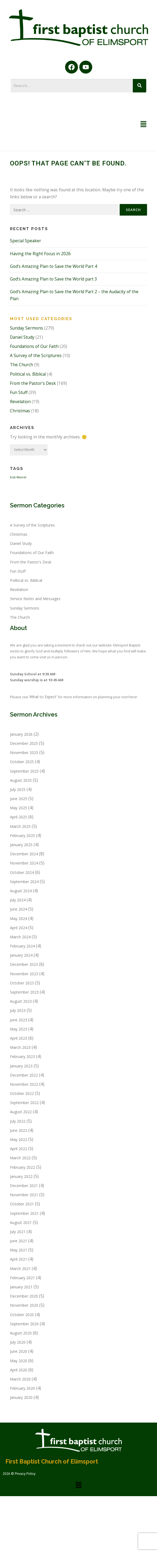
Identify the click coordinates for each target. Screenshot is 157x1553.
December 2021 (24, 1185)
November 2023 (24, 973)
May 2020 (18, 1360)
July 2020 (18, 1342)
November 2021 (24, 1194)
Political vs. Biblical (28, 374)
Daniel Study (22, 337)
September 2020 (24, 1323)
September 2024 (24, 881)
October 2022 (22, 1093)
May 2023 (18, 1029)
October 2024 (22, 872)
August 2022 (21, 1111)
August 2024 (21, 890)
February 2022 (22, 1167)
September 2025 (24, 771)
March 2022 (20, 1157)
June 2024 (18, 909)
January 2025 (21, 844)
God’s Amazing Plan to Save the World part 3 (53, 279)
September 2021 (24, 1213)
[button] (143, 124)
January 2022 (21, 1176)
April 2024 (18, 927)
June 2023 (18, 1019)
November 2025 (24, 752)
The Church (21, 365)
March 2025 (20, 826)
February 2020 (22, 1388)
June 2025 (18, 798)
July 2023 (18, 1010)
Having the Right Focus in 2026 (40, 254)
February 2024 (22, 946)
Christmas (20, 411)
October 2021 (22, 1203)
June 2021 (18, 1240)
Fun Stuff (18, 392)
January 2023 (21, 1065)
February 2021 (22, 1277)
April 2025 (18, 816)
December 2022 (24, 1075)
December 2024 (24, 853)
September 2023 (24, 992)
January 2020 (21, 1397)
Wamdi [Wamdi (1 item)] (21, 477)
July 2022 (18, 1121)
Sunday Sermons (26, 328)
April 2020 (18, 1369)
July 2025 (18, 789)
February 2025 (22, 835)
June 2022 (18, 1130)
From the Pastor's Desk (33, 383)
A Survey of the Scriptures (36, 355)
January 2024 (21, 955)
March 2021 (20, 1268)
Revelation (20, 401)
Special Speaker (25, 241)
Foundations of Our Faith (34, 346)
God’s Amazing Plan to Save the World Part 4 (53, 266)
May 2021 (18, 1250)
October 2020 (22, 1314)
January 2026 (21, 734)
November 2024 (24, 863)
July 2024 (18, 899)
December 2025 (24, 743)
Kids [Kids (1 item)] (13, 477)
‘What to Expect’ (43, 696)
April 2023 (18, 1038)
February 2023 (22, 1056)
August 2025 (21, 780)
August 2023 (21, 1001)
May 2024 (18, 918)
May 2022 (18, 1139)
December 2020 (24, 1296)
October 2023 (22, 982)
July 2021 (18, 1231)
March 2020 (20, 1379)
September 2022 (24, 1102)
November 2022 (24, 1084)
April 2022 (18, 1148)
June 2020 (18, 1351)
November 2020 (24, 1305)
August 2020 (21, 1333)
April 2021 (18, 1259)
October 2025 (22, 761)
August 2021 (21, 1222)
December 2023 (24, 964)
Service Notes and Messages (35, 598)
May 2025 (18, 807)
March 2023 (20, 1047)
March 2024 (20, 936)
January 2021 (21, 1286)
